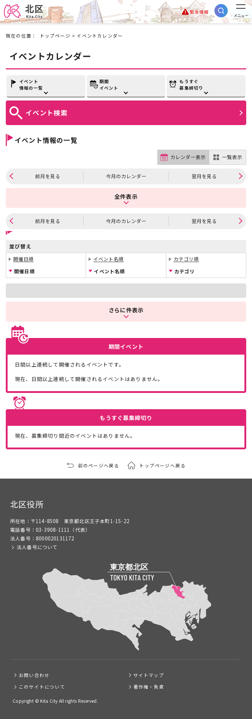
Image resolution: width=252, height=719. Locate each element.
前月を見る (47, 176)
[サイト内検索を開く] (221, 10)
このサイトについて (42, 686)
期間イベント (109, 84)
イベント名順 (108, 259)
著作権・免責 (148, 686)
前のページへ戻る (98, 465)
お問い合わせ (34, 675)
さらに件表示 (126, 310)
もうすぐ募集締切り (191, 84)
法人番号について (37, 547)
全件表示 (126, 196)
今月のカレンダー (126, 176)
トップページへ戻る (162, 465)
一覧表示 (232, 157)
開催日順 (23, 259)
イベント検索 (47, 112)
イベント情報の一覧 (31, 84)
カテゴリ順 (186, 259)
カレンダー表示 (188, 157)
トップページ (55, 35)
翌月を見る (204, 176)
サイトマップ (148, 675)
